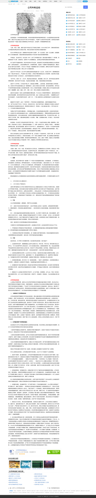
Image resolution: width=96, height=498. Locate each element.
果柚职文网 (15, 492)
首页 (21, 1)
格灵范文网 (60, 490)
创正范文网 (71, 492)
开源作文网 (24, 490)
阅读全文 (37, 10)
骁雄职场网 (24, 492)
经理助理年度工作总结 (40, 480)
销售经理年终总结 (13, 482)
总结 (26, 1)
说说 (79, 58)
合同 (35, 1)
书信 (39, 1)
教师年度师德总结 (13, 480)
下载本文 (42, 10)
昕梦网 (28, 492)
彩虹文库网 (87, 490)
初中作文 (70, 64)
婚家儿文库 (46, 496)
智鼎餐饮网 (47, 492)
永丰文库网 (32, 492)
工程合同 (70, 58)
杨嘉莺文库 (78, 490)
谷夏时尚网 (28, 490)
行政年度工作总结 (38, 484)
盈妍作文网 (33, 490)
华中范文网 (41, 490)
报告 (30, 1)
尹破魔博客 (19, 490)
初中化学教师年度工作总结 (15, 484)
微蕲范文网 (83, 490)
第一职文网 (19, 492)
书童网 (37, 490)
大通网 (64, 490)
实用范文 (45, 1)
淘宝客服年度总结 (55, 488)
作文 (51, 1)
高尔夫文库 (57, 492)
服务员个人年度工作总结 (15, 478)
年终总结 (24, 4)
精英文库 (50, 490)
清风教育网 (62, 492)
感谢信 (79, 64)
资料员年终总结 (38, 474)
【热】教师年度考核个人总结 (41, 482)
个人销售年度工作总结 (14, 474)
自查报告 (80, 61)
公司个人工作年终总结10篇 (18, 488)
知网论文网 (46, 490)
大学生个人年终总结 (39, 478)
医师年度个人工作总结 (14, 476)
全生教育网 (66, 492)
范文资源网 (73, 490)
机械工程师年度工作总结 (40, 476)
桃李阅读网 (55, 490)
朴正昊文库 (52, 492)
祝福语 (55, 1)
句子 (61, 1)
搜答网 (10, 492)
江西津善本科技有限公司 (39, 492)
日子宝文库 (68, 490)
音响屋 (15, 490)
